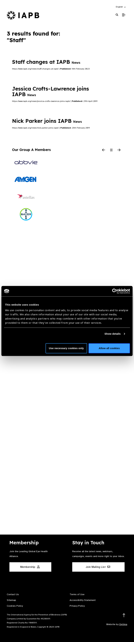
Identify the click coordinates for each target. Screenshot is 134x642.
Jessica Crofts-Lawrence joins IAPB (50, 91)
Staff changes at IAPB (46, 62)
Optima (123, 624)
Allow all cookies (109, 348)
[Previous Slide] (103, 150)
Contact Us (13, 594)
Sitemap (11, 600)
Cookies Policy (15, 605)
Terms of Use (77, 594)
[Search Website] (117, 15)
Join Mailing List (98, 567)
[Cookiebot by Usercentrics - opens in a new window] (114, 291)
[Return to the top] (124, 615)
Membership (30, 567)
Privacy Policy (77, 605)
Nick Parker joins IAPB (47, 121)
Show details (113, 333)
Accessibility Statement (83, 600)
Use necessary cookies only (66, 348)
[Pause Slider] (111, 150)
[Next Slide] (119, 150)
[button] (121, 6)
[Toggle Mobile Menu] (123, 15)
